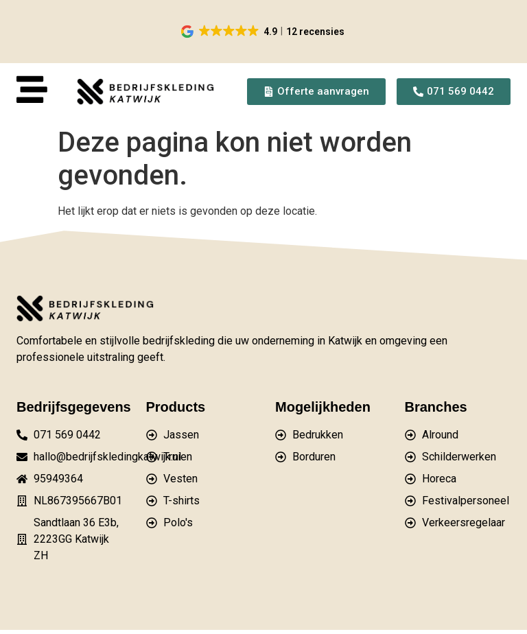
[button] (264, 31)
